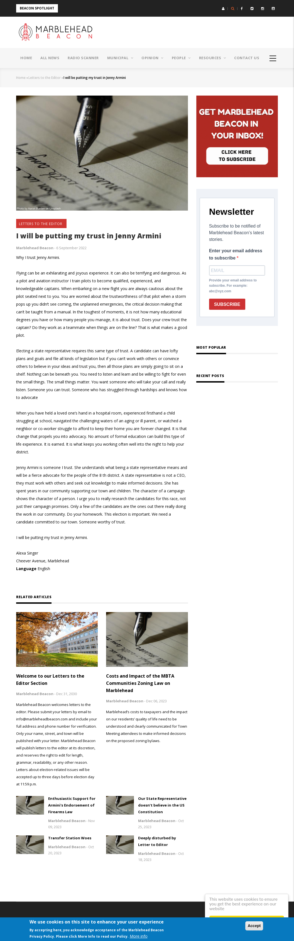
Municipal (120, 57)
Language (26, 568)
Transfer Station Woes (69, 837)
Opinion (152, 57)
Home (26, 57)
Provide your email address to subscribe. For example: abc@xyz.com (233, 285)
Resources (212, 57)
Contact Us (246, 57)
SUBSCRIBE (227, 304)
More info (139, 936)
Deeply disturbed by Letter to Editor (157, 841)
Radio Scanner (83, 57)
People (181, 57)
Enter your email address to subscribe (235, 254)
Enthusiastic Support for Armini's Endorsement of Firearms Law (71, 805)
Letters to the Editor (44, 77)
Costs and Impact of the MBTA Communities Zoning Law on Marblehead (140, 683)
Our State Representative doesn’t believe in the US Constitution (162, 805)
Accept (254, 925)
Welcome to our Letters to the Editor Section (50, 679)
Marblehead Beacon (34, 247)
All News (49, 57)
